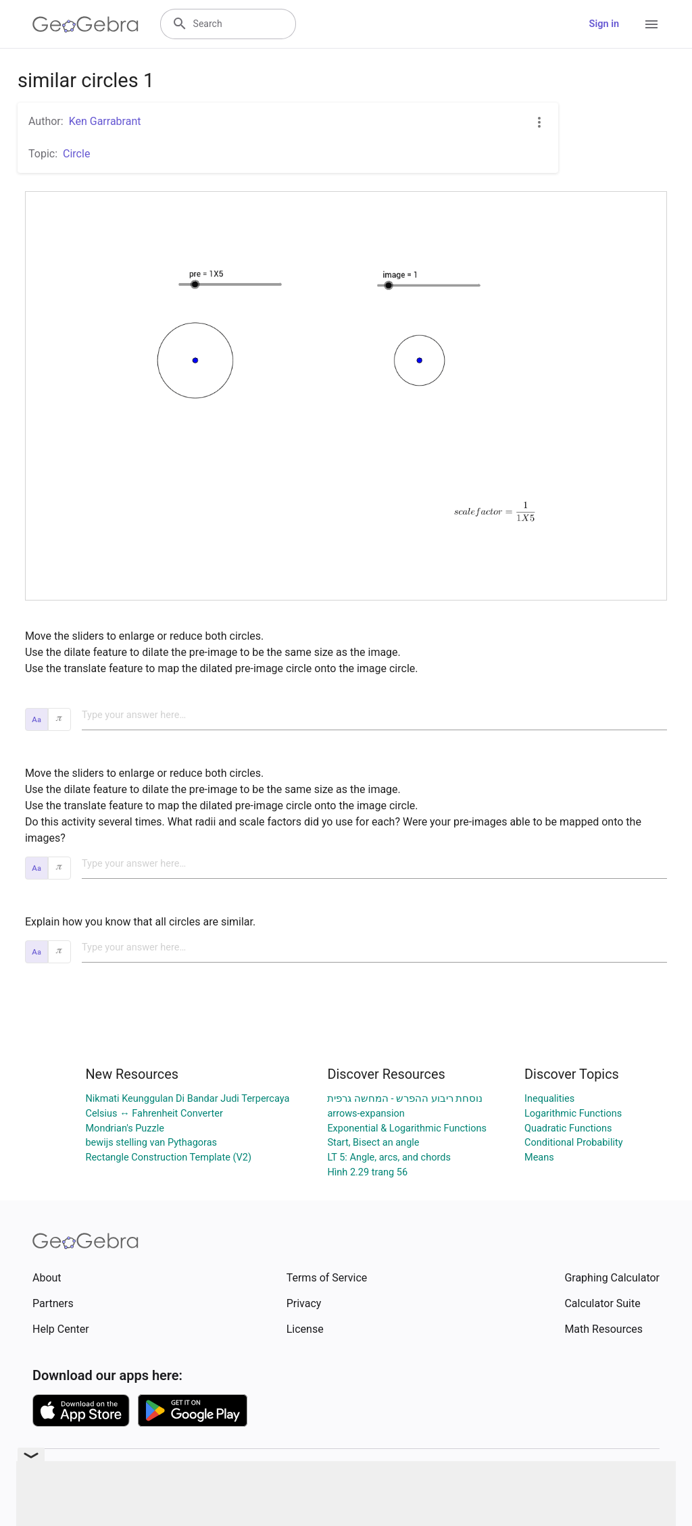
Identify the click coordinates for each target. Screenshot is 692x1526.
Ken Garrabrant (105, 121)
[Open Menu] (651, 24)
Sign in (604, 24)
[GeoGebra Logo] (85, 24)
